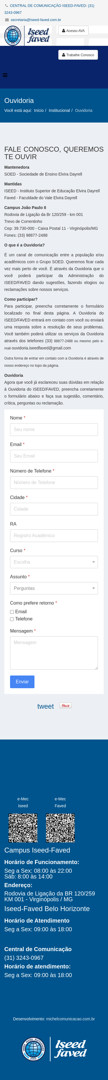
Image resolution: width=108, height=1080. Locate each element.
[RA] (54, 535)
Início (39, 110)
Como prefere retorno (33, 603)
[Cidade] (54, 509)
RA (13, 524)
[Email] (54, 456)
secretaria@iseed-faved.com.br (36, 20)
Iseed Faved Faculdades (39, 775)
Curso (17, 550)
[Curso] (54, 562)
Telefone (24, 618)
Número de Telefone (32, 470)
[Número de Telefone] (54, 482)
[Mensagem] (54, 653)
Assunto (20, 576)
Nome (17, 417)
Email (17, 444)
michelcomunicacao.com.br (70, 1019)
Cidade (19, 497)
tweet (45, 706)
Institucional (59, 110)
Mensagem (23, 631)
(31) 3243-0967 (24, 958)
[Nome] (54, 429)
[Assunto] (54, 588)
